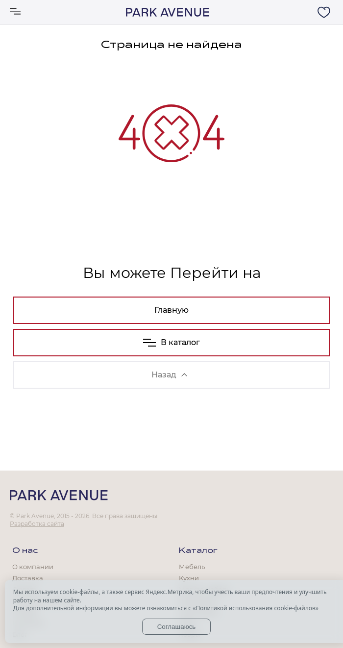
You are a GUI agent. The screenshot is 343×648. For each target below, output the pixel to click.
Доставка (27, 578)
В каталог (171, 342)
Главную (171, 310)
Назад (169, 374)
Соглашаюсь (176, 626)
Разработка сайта (37, 523)
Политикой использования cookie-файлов (255, 608)
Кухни (189, 578)
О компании (32, 567)
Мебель (192, 567)
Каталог (198, 551)
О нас (25, 551)
